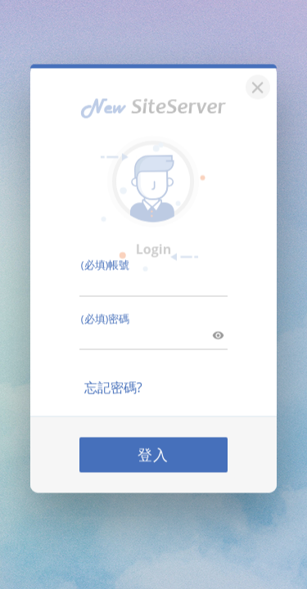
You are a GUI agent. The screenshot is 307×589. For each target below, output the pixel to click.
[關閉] (255, 74)
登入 (154, 443)
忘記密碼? (113, 376)
